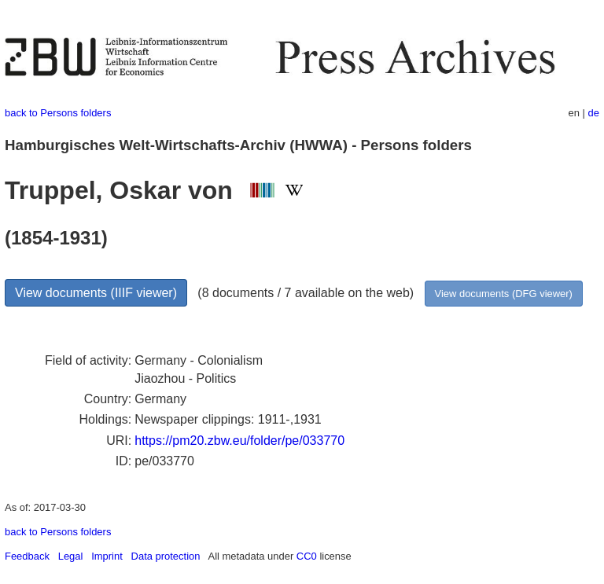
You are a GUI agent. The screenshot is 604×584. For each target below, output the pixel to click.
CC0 (306, 556)
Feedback (27, 556)
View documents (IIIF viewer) (96, 292)
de (593, 113)
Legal (70, 556)
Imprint (107, 556)
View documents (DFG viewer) (504, 293)
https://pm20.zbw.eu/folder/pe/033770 (239, 440)
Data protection (166, 556)
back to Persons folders (58, 113)
